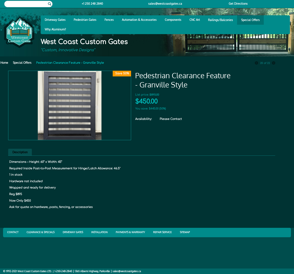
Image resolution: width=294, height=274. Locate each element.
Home (4, 62)
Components (173, 19)
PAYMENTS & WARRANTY (130, 232)
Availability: (143, 119)
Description (20, 152)
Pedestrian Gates (85, 19)
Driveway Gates (55, 19)
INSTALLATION (99, 232)
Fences (109, 19)
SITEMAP (185, 232)
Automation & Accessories (139, 19)
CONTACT (12, 232)
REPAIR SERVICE (162, 232)
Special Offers (250, 20)
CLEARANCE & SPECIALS (41, 232)
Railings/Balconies (220, 20)
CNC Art (194, 19)
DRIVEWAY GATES (73, 232)
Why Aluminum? (55, 29)
